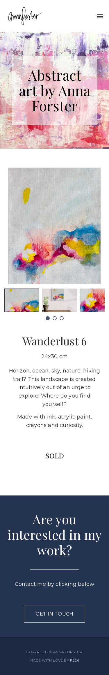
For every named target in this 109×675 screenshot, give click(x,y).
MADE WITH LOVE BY (54, 660)
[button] (100, 16)
